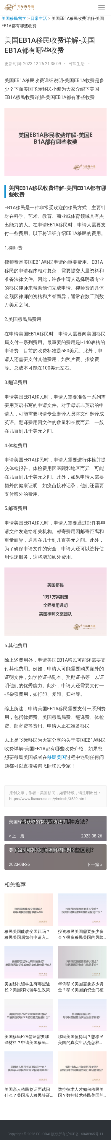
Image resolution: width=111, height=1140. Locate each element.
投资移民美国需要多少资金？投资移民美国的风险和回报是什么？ (81, 934)
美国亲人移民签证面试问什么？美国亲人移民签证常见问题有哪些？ (27, 1092)
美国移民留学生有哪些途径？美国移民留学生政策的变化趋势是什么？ (27, 987)
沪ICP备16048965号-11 (84, 1134)
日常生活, (77, 63)
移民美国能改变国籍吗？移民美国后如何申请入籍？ (27, 934)
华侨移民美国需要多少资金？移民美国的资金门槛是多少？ (81, 987)
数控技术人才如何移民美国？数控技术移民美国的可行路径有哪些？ (81, 1092)
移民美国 (56, 757)
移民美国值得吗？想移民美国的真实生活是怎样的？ (81, 1039)
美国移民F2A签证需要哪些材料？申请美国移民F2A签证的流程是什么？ (26, 1039)
